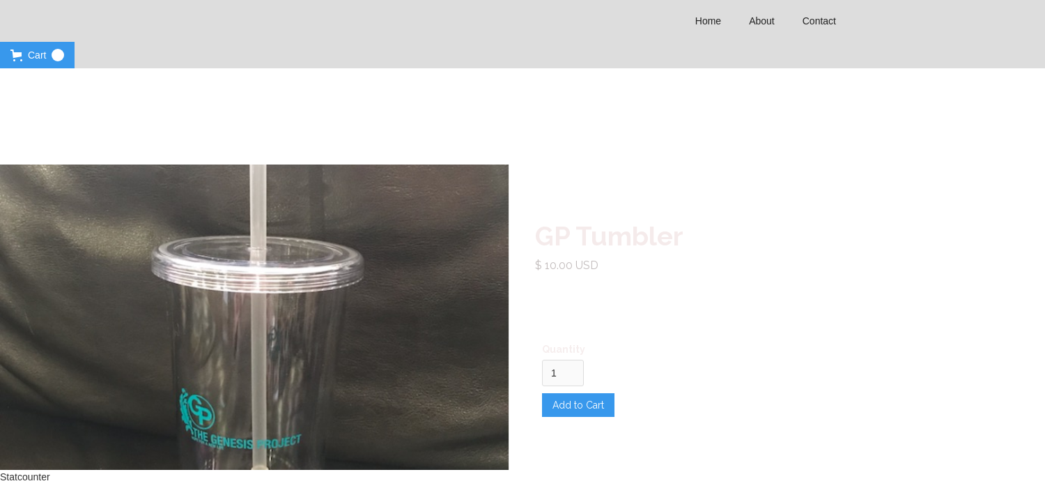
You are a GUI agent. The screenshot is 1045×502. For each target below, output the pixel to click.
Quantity (563, 349)
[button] (37, 55)
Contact (819, 20)
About (762, 20)
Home (708, 20)
